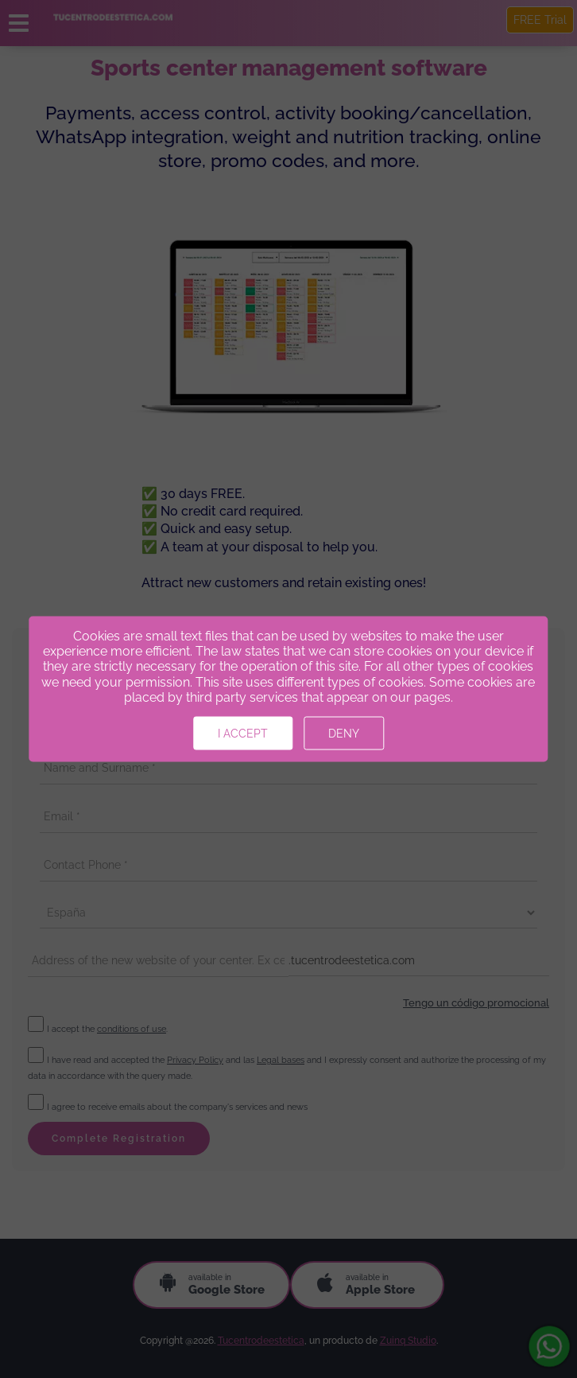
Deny (343, 732)
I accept (243, 732)
